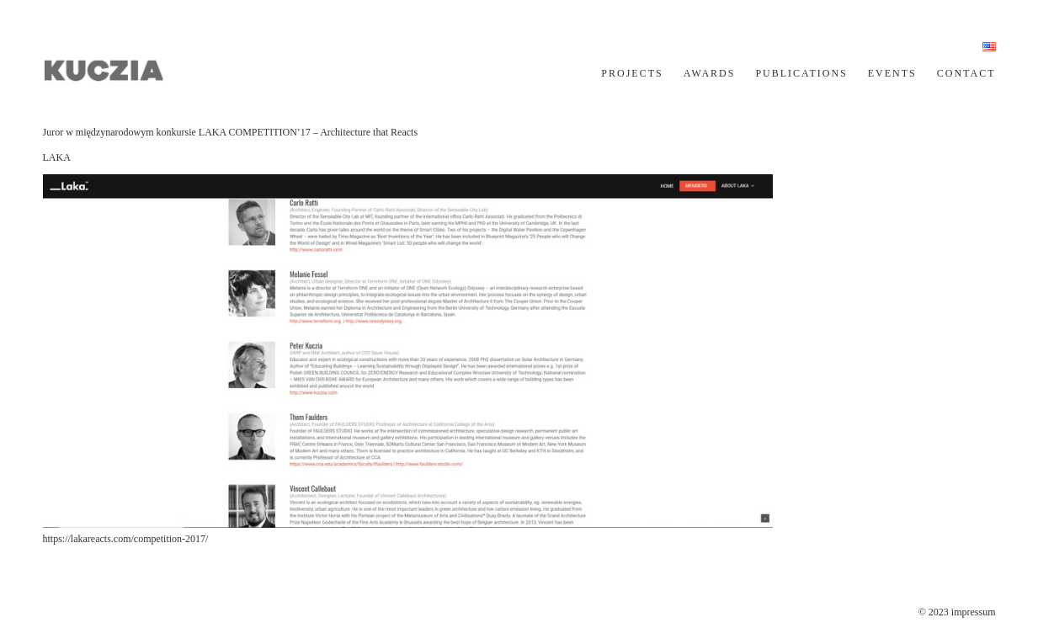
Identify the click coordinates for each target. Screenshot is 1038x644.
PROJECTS (632, 73)
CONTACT (966, 73)
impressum (973, 612)
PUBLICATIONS (801, 73)
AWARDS (710, 73)
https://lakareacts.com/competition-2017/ (126, 539)
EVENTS (892, 73)
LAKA (57, 157)
